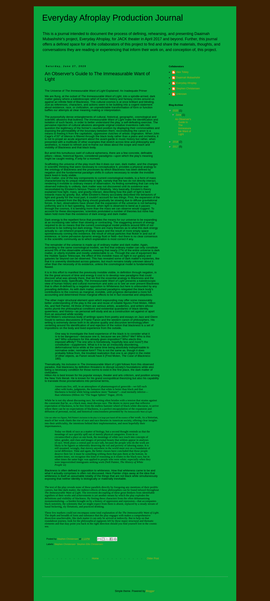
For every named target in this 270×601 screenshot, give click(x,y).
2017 (176, 146)
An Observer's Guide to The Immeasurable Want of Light (183, 127)
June (179, 114)
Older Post (153, 558)
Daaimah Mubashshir (188, 77)
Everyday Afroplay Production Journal (112, 17)
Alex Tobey (182, 72)
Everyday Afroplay (186, 83)
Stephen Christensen (65, 544)
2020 (176, 110)
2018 (176, 141)
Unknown (181, 94)
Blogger (150, 591)
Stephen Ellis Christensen (90, 544)
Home (95, 558)
